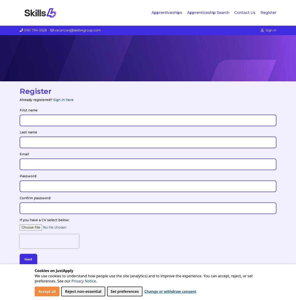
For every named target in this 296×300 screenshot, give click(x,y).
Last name (28, 132)
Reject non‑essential (83, 291)
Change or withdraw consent (170, 291)
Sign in (268, 30)
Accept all (47, 291)
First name (29, 110)
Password (28, 176)
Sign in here (63, 100)
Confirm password (35, 198)
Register (268, 12)
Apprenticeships (166, 12)
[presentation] (49, 241)
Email (24, 154)
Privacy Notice (83, 281)
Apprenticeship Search (208, 12)
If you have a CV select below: (44, 220)
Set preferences (125, 291)
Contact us (245, 12)
